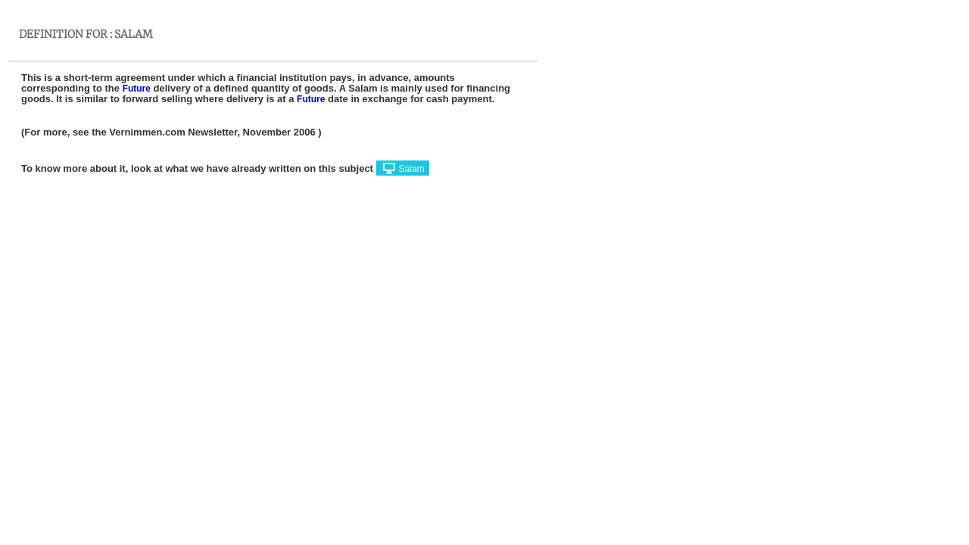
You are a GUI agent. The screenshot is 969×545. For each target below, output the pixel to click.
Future (137, 88)
